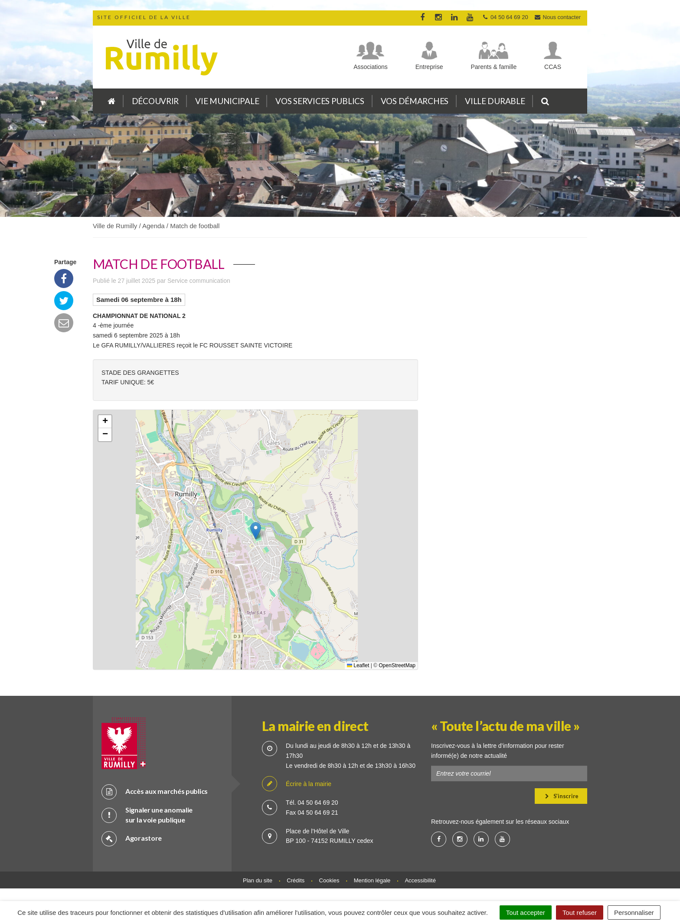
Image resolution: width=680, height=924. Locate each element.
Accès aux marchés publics (154, 791)
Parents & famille (494, 66)
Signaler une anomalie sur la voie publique (147, 815)
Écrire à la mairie (296, 784)
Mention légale (372, 880)
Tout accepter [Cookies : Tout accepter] (525, 912)
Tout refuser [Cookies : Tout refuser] (579, 912)
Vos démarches (414, 101)
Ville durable (495, 101)
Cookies (329, 880)
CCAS (552, 66)
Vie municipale (227, 101)
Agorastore (131, 838)
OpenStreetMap (397, 665)
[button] (255, 531)
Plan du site (257, 880)
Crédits (295, 880)
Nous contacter (557, 17)
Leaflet (358, 665)
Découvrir (155, 101)
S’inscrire (562, 796)
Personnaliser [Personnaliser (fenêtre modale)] (634, 912)
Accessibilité (420, 880)
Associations (370, 66)
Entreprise (429, 66)
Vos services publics (319, 101)
